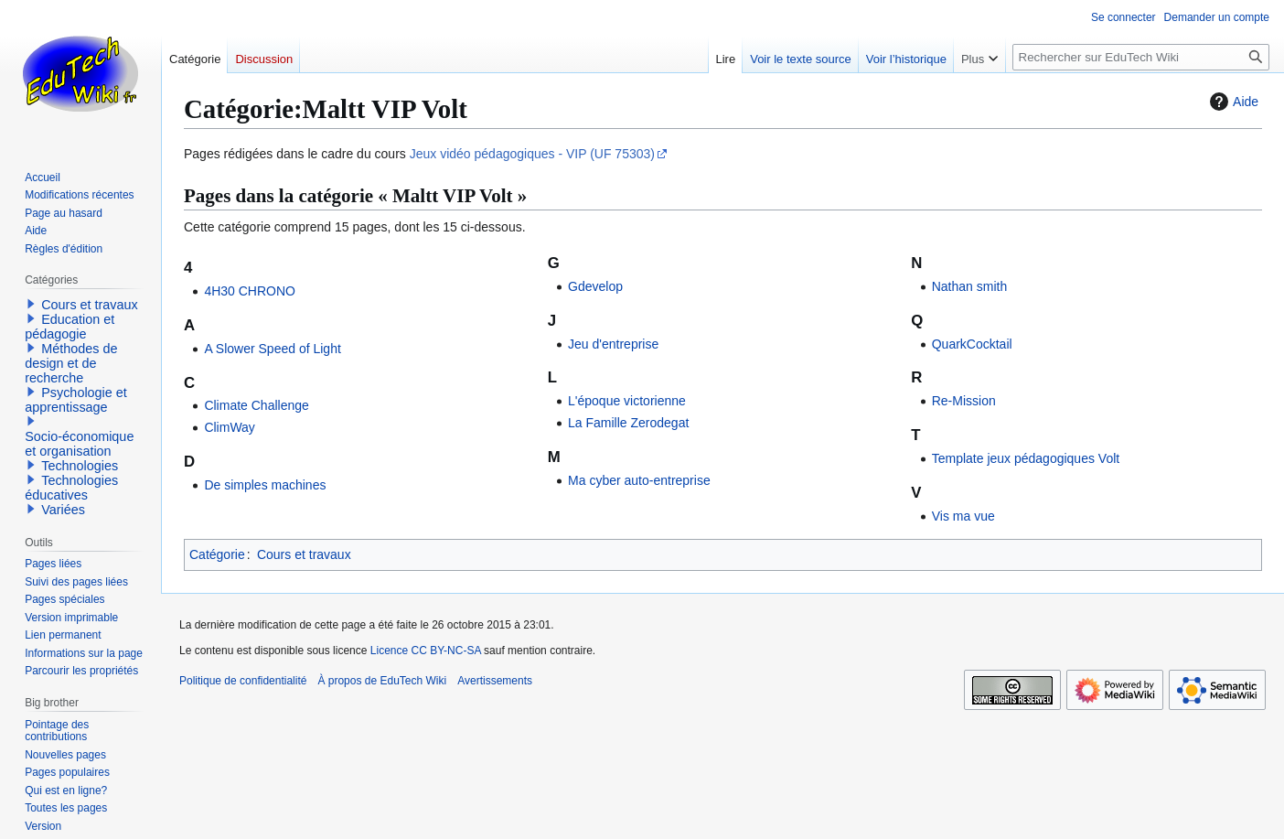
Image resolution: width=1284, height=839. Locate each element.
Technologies (79, 465)
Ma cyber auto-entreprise (639, 480)
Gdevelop (595, 286)
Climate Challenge (256, 405)
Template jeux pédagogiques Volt (1025, 458)
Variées (63, 509)
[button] (31, 303)
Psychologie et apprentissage (76, 399)
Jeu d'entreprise (613, 344)
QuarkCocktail (972, 344)
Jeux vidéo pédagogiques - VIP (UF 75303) (532, 153)
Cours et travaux (304, 554)
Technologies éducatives (71, 487)
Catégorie (217, 554)
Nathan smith (969, 286)
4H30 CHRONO (249, 291)
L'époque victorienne (627, 400)
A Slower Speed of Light (272, 348)
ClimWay (229, 427)
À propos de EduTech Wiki (381, 680)
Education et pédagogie (69, 326)
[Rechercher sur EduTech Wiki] (1140, 57)
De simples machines (265, 485)
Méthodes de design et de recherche (71, 363)
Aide (1231, 101)
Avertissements (494, 680)
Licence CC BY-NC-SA (425, 650)
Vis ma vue (963, 516)
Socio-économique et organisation (79, 443)
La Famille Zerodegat (628, 422)
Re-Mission (964, 400)
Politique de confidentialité (242, 680)
